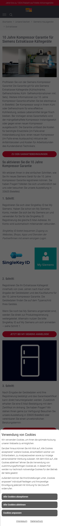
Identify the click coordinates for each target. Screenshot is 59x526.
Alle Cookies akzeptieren (15, 496)
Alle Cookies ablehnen (14, 504)
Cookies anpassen (12, 513)
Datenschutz (36, 521)
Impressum (21, 521)
